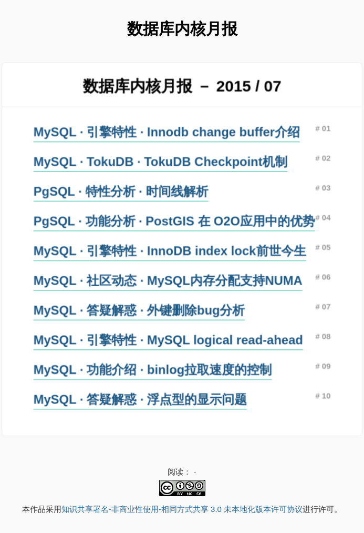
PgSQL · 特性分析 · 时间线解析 (121, 192)
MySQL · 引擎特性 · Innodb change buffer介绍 (166, 133)
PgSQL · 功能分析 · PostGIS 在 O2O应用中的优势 (174, 221)
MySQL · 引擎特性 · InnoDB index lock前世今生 (170, 250)
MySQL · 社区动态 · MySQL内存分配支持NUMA (168, 280)
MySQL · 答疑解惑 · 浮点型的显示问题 (140, 397)
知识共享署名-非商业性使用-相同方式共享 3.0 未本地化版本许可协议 (182, 509)
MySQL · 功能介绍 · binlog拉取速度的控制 (153, 368)
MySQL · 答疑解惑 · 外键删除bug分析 (139, 309)
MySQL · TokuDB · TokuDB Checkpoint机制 (160, 162)
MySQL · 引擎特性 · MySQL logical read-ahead (168, 339)
